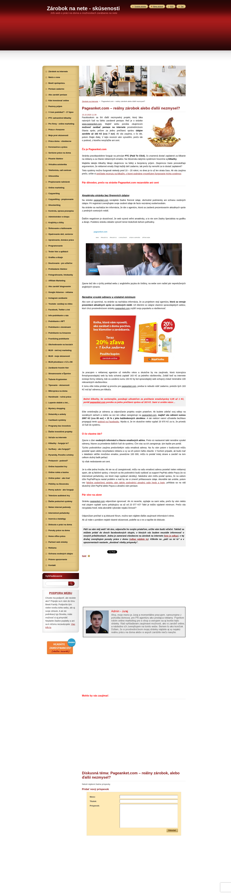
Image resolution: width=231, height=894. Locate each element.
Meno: (93, 797)
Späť (84, 556)
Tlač (182, 6)
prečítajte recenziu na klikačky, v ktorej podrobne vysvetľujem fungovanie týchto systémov (138, 173)
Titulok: (93, 801)
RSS (172, 6)
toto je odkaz (171, 536)
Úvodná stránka (140, 6)
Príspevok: (95, 806)
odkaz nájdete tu (139, 539)
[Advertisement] (115, 42)
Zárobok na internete (90, 101)
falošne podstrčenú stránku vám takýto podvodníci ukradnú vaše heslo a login (125, 482)
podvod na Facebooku (108, 421)
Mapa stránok (158, 6)
